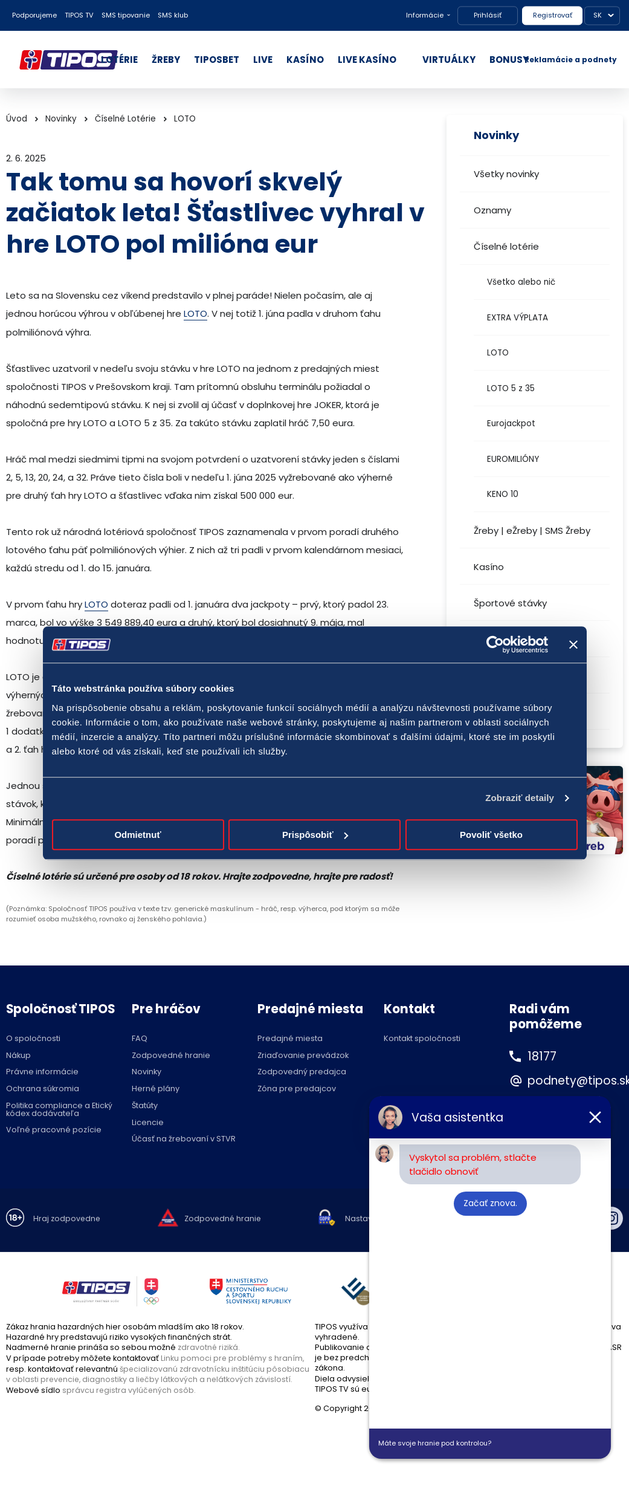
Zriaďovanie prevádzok (303, 1055)
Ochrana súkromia (42, 1089)
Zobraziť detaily (519, 798)
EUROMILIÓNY (513, 459)
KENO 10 (502, 494)
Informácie (425, 15)
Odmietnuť (137, 834)
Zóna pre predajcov (296, 1089)
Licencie (148, 1122)
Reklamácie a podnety (570, 59)
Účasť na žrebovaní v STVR (184, 1139)
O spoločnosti (33, 1038)
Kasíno (489, 566)
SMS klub (173, 15)
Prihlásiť (488, 15)
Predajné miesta (290, 1038)
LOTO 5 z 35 (511, 388)
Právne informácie (42, 1072)
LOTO (498, 353)
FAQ (139, 1038)
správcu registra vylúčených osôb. (129, 1388)
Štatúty (145, 1105)
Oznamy (492, 210)
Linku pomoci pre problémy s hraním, (233, 1357)
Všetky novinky (506, 173)
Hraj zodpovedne (67, 1218)
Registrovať (552, 15)
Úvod (16, 119)
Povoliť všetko (491, 834)
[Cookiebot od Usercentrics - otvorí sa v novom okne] (495, 644)
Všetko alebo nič (521, 282)
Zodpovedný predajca (301, 1072)
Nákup (18, 1055)
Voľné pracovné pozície (54, 1130)
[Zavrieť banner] (573, 644)
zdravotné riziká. (209, 1347)
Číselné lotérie (506, 246)
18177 (542, 1056)
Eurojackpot (511, 423)
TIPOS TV (79, 15)
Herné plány (155, 1089)
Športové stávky (510, 603)
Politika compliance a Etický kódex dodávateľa (59, 1109)
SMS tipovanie (126, 15)
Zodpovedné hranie (171, 1055)
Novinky (61, 119)
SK (597, 15)
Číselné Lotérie (125, 119)
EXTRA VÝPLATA (517, 317)
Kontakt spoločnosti (422, 1038)
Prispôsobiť (315, 834)
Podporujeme (34, 15)
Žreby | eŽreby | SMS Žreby (532, 530)
